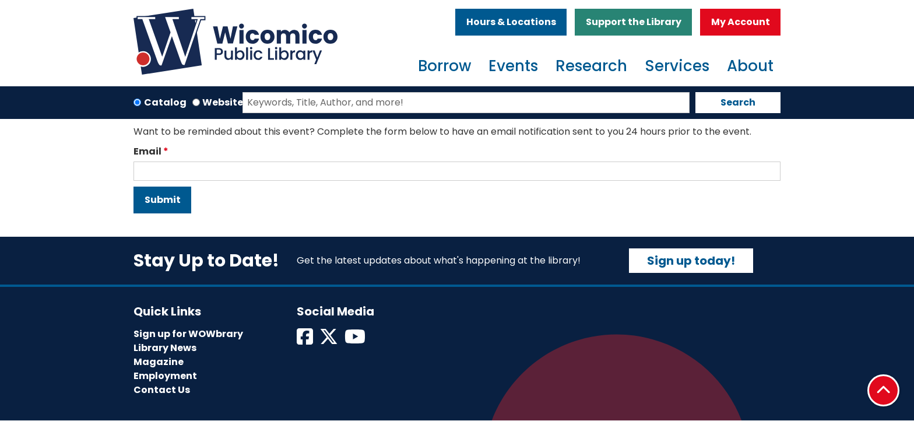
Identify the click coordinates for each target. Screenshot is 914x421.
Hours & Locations (511, 22)
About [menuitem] (750, 65)
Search (737, 102)
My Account (740, 22)
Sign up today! (691, 260)
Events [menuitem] (513, 65)
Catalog (165, 102)
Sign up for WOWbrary (188, 334)
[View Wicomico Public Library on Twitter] (329, 340)
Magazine (158, 362)
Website (222, 102)
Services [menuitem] (677, 65)
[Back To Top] (883, 390)
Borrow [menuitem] (444, 65)
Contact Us (161, 390)
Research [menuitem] (591, 65)
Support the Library (633, 22)
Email (147, 151)
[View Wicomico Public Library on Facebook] (306, 340)
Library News (164, 348)
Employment (165, 376)
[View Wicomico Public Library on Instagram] (355, 340)
